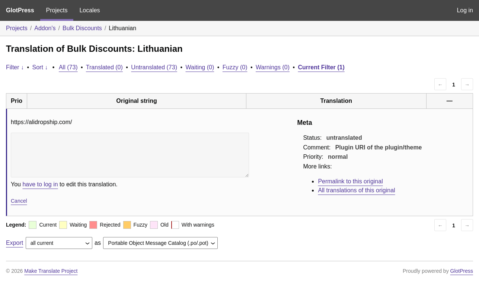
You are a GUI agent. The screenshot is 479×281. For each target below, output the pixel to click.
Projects (57, 10)
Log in (465, 10)
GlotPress (20, 10)
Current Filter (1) (321, 67)
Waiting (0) (200, 67)
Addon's (44, 28)
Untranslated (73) (154, 67)
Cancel (19, 201)
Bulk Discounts (82, 28)
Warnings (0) (273, 67)
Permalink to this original (350, 181)
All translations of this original (356, 190)
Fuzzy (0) (235, 67)
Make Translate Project (50, 271)
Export (14, 243)
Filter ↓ (15, 67)
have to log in (40, 184)
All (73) (68, 67)
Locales (89, 10)
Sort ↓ (40, 67)
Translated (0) (104, 67)
